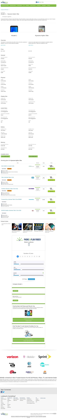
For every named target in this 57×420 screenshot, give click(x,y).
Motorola (8, 404)
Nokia (8, 405)
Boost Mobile (3, 408)
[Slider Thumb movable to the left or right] (20, 264)
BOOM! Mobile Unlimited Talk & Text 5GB (11, 210)
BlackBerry (9, 400)
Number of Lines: (28, 253)
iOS (35, 401)
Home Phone (19, 5)
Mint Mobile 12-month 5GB (7, 166)
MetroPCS (2, 406)
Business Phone (13, 5)
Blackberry (36, 400)
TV (23, 5)
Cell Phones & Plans (5, 5)
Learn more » (3, 45)
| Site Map (51, 413)
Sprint (2, 401)
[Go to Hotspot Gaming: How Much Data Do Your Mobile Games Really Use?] (28, 226)
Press (42, 2)
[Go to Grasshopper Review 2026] (39, 226)
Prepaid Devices (28, 400)
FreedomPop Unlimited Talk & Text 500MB (11, 199)
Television (20, 400)
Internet (27, 5)
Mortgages (44, 5)
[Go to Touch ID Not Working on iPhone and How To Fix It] (50, 226)
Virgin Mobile (3, 404)
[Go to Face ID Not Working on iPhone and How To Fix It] (17, 226)
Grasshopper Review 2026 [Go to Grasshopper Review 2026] (38, 231)
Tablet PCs (14, 400)
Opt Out (55, 413)
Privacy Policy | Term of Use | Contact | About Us (41, 413)
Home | (32, 413)
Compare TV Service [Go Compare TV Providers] (28, 338)
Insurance (38, 5)
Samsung (8, 406)
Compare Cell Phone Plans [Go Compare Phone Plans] (28, 318)
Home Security (32, 5)
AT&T (2, 400)
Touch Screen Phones (29, 401)
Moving (48, 5)
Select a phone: (29, 242)
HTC (8, 401)
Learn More (15, 290)
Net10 (2, 405)
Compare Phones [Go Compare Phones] (28, 320)
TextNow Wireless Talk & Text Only (9, 188)
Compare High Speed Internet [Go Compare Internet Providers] (28, 340)
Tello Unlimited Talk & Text (7, 177)
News (40, 2)
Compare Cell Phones (4, 9)
